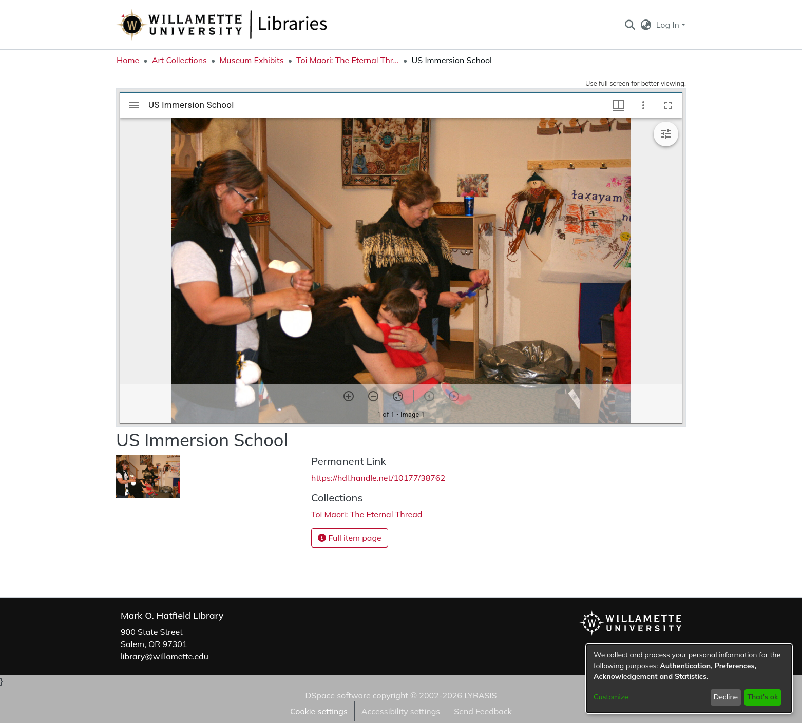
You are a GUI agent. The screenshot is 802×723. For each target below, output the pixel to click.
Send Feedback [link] (483, 711)
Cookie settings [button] (319, 711)
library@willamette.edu (164, 656)
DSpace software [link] (337, 695)
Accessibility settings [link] (400, 711)
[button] (629, 24)
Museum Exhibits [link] (251, 60)
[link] (366, 514)
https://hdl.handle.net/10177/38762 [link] (378, 478)
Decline (726, 696)
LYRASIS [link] (480, 695)
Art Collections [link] (179, 60)
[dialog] (689, 678)
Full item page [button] (349, 538)
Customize (611, 696)
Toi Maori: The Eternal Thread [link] (347, 60)
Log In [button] (668, 24)
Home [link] (128, 60)
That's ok (762, 696)
